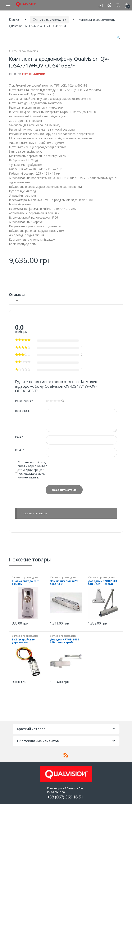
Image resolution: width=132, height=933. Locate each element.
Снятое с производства (49, 19)
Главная (15, 19)
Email (20, 580)
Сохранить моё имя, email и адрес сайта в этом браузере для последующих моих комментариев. (32, 600)
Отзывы (17, 425)
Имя (19, 568)
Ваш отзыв (23, 541)
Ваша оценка (24, 532)
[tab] (17, 427)
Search (117, 5)
